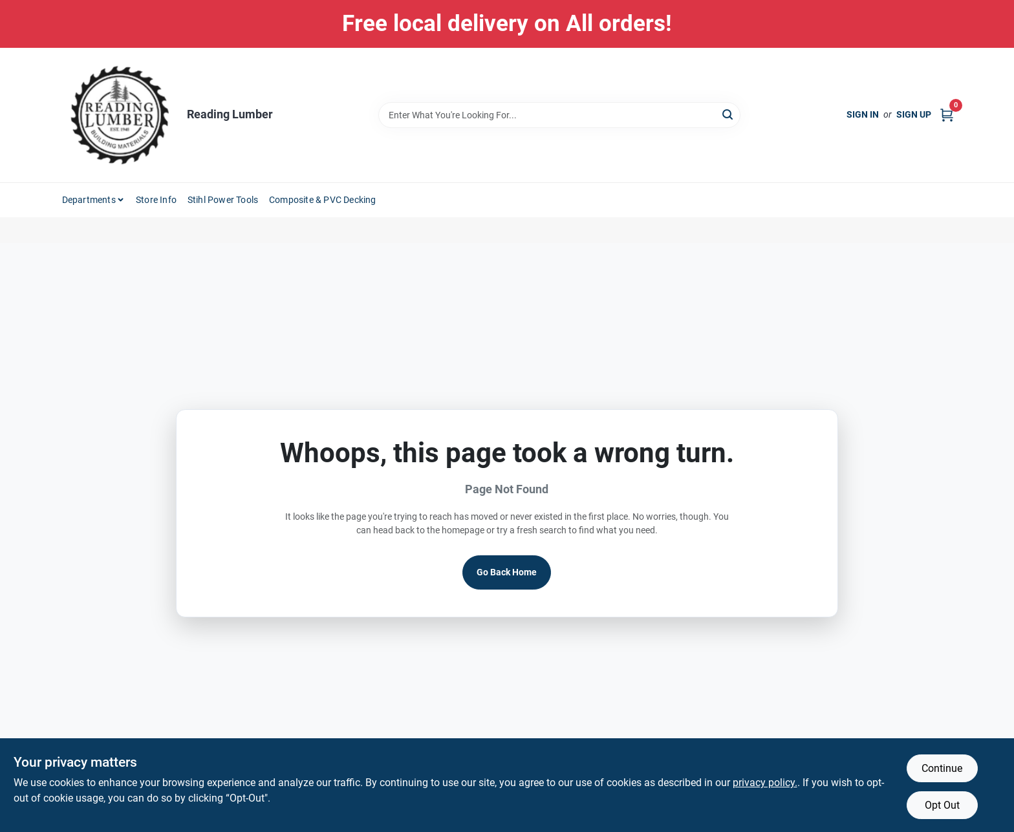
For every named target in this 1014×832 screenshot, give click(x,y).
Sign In (863, 114)
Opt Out (942, 805)
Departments (89, 200)
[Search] (728, 114)
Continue (942, 768)
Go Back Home (507, 572)
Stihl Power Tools (223, 200)
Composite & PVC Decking (322, 200)
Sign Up (913, 114)
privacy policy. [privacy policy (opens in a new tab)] (765, 782)
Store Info (156, 200)
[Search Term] (559, 115)
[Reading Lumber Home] (119, 115)
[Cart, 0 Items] (946, 115)
